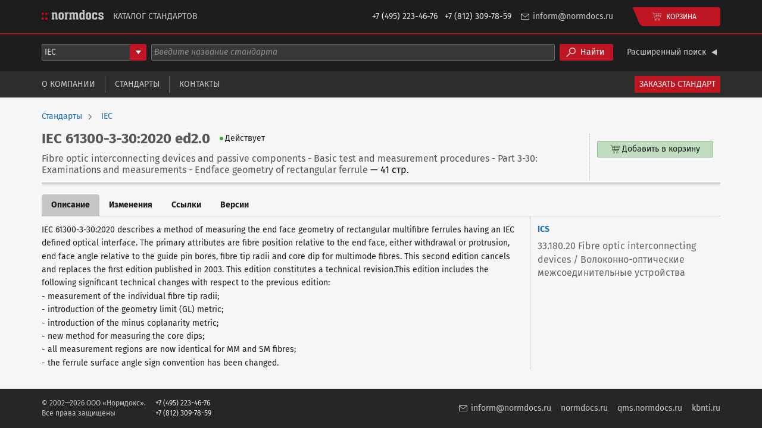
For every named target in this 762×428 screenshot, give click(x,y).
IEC (107, 116)
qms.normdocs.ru (649, 408)
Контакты (199, 84)
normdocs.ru (584, 408)
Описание (70, 205)
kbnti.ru (706, 408)
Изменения (130, 205)
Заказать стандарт (677, 84)
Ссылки (186, 205)
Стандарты (137, 84)
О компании (68, 84)
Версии (234, 205)
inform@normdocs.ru (573, 16)
